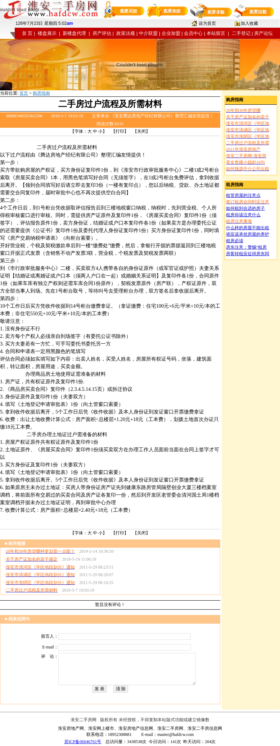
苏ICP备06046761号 (82, 741)
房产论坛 (263, 33)
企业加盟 (171, 33)
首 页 (27, 33)
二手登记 (241, 33)
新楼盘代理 (74, 33)
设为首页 (207, 23)
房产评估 (101, 33)
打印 (120, 131)
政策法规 (125, 33)
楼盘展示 (47, 33)
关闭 (141, 131)
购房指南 (41, 93)
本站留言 (216, 33)
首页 (23, 93)
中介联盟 (148, 33)
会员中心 (193, 33)
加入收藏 (249, 23)
